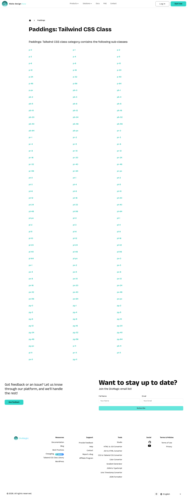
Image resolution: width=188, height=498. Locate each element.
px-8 (31, 279)
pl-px (75, 258)
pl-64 (31, 258)
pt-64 (119, 211)
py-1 (74, 305)
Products (74, 3)
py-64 (120, 339)
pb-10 (31, 110)
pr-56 (31, 171)
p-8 (74, 63)
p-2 (118, 50)
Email (144, 396)
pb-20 (31, 117)
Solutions (87, 3)
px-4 (31, 272)
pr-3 (119, 137)
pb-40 (31, 124)
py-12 (31, 326)
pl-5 (30, 231)
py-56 (75, 339)
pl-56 (119, 252)
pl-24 (75, 245)
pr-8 (31, 151)
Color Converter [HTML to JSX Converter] (116, 459)
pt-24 (31, 205)
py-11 (75, 359)
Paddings (41, 20)
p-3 (30, 57)
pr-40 (75, 164)
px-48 (119, 292)
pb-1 (119, 90)
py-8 (75, 319)
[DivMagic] (16, 4)
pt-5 (119, 184)
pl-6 (75, 231)
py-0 (31, 305)
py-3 (31, 312)
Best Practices (58, 450)
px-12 (119, 279)
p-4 (74, 57)
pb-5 (31, 104)
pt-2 (119, 178)
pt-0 (31, 178)
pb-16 (119, 110)
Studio (119, 442)
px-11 (31, 359)
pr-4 (31, 144)
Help (91, 446)
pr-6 (119, 144)
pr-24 (119, 157)
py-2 (119, 305)
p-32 (75, 77)
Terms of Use (167, 443)
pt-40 (119, 205)
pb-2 (31, 97)
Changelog (50, 454)
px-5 (75, 272)
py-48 (31, 339)
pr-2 (75, 137)
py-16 (75, 326)
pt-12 (31, 198)
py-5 (119, 312)
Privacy (169, 446)
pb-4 (119, 97)
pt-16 (75, 198)
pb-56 (120, 124)
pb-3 (75, 97)
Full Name (103, 396)
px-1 (30, 265)
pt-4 (75, 184)
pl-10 (31, 238)
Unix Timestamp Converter (111, 472)
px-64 (75, 299)
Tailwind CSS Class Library (53, 458)
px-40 (75, 292)
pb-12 (75, 110)
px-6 (119, 272)
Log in (162, 4)
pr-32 (31, 164)
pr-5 (75, 144)
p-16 (75, 70)
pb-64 (31, 131)
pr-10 (75, 151)
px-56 (31, 299)
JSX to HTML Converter (113, 451)
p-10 (119, 63)
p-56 (75, 83)
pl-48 (75, 252)
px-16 (31, 285)
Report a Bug (87, 454)
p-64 (119, 83)
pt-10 (119, 191)
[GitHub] (149, 442)
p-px (31, 90)
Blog (62, 446)
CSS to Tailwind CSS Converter (110, 455)
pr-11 (75, 353)
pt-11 (119, 353)
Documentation (58, 442)
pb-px (75, 131)
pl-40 (31, 252)
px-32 (31, 292)
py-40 (120, 332)
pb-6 (75, 104)
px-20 (75, 285)
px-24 (119, 285)
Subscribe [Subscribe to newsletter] (141, 408)
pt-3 (31, 184)
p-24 (31, 77)
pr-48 (119, 164)
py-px (31, 346)
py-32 (75, 332)
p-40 (119, 77)
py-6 (31, 319)
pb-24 (75, 117)
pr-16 (31, 157)
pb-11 (119, 346)
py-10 (119, 319)
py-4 (75, 312)
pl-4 (119, 225)
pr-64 (75, 171)
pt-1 (74, 178)
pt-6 (31, 191)
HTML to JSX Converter (113, 446)
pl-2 (30, 225)
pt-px (31, 218)
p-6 (30, 63)
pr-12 (119, 151)
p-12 (30, 70)
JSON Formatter (115, 477)
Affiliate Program (86, 458)
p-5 (118, 57)
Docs (98, 3)
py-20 (120, 326)
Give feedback (14, 402)
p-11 (74, 346)
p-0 (30, 50)
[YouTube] (149, 445)
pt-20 (119, 198)
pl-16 (119, 238)
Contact (113, 3)
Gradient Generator (114, 464)
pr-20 (75, 157)
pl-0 (75, 218)
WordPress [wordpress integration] (59, 461)
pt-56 (75, 211)
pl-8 (119, 231)
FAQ (105, 3)
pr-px (119, 171)
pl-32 (119, 245)
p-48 (31, 83)
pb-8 (119, 104)
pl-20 (31, 245)
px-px (119, 299)
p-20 (119, 70)
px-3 (119, 265)
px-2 (75, 265)
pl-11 (30, 353)
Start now (178, 4)
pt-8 (75, 191)
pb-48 (76, 124)
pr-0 (119, 131)
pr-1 (30, 137)
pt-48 (31, 211)
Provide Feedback (86, 443)
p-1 (74, 50)
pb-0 (75, 90)
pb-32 (120, 117)
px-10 (75, 279)
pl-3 (74, 225)
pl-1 (118, 218)
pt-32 (75, 205)
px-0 (119, 258)
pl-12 (75, 238)
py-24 (31, 332)
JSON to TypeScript (114, 468)
